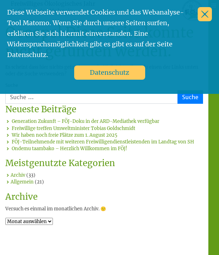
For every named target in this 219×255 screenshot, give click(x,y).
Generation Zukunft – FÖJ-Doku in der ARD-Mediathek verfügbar (85, 121)
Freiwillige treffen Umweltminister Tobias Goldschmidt (73, 128)
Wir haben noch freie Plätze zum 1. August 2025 (64, 135)
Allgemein (22, 182)
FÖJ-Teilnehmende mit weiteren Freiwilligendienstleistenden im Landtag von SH (103, 141)
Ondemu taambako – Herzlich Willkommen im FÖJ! (69, 148)
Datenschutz (109, 72)
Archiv (18, 175)
